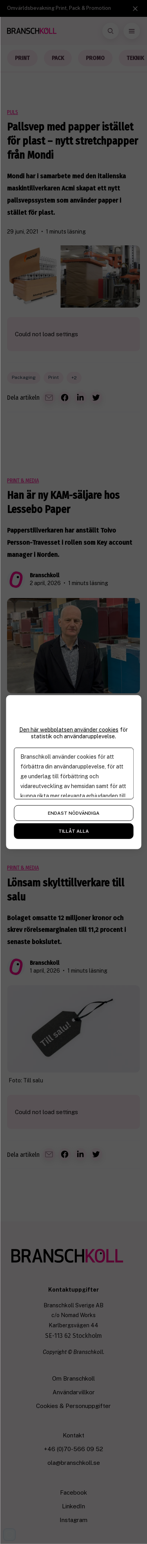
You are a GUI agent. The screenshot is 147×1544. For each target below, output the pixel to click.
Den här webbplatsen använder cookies (68, 730)
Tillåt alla (73, 831)
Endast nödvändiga (74, 812)
